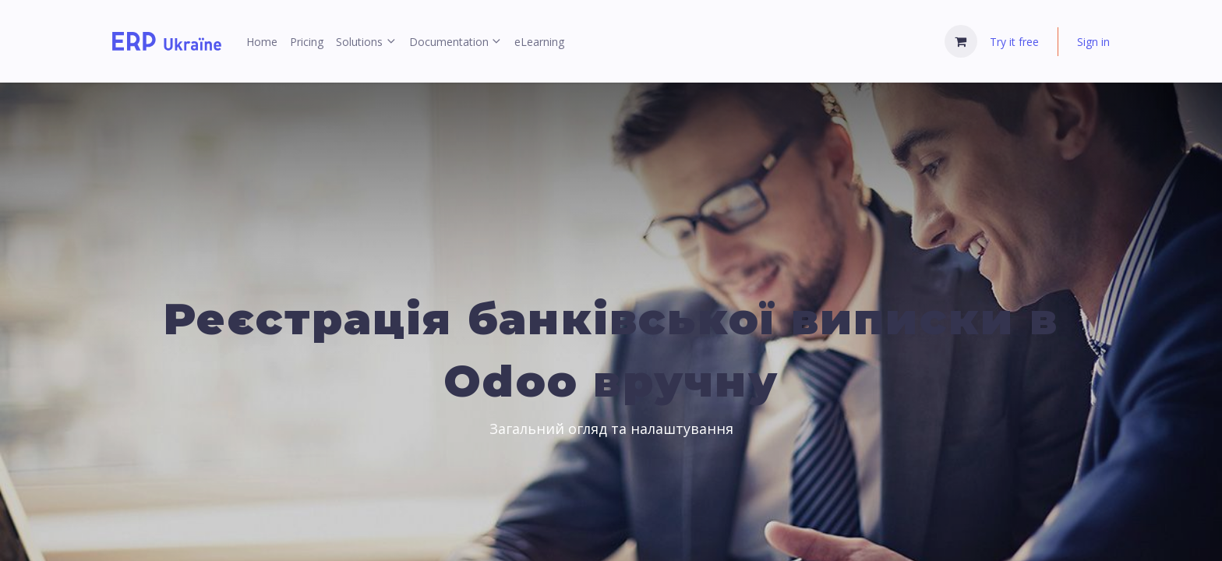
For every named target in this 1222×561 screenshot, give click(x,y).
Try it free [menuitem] (1014, 41)
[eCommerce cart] (961, 41)
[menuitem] (262, 41)
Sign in (1093, 41)
